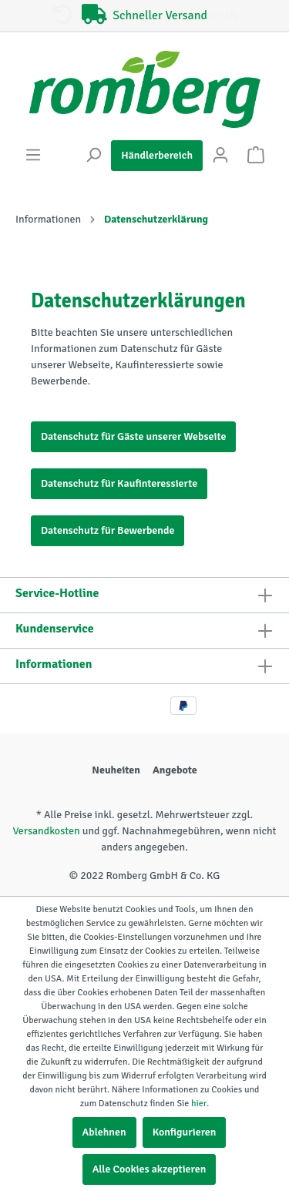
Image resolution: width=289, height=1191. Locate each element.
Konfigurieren (185, 1132)
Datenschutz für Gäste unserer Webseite (133, 436)
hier (199, 1103)
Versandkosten (45, 830)
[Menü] (33, 155)
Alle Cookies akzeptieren (149, 1169)
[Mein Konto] (220, 155)
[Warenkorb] (256, 155)
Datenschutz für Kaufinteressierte (119, 483)
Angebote (175, 770)
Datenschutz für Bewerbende (107, 530)
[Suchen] (93, 155)
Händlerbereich (157, 155)
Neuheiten (116, 770)
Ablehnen (104, 1132)
